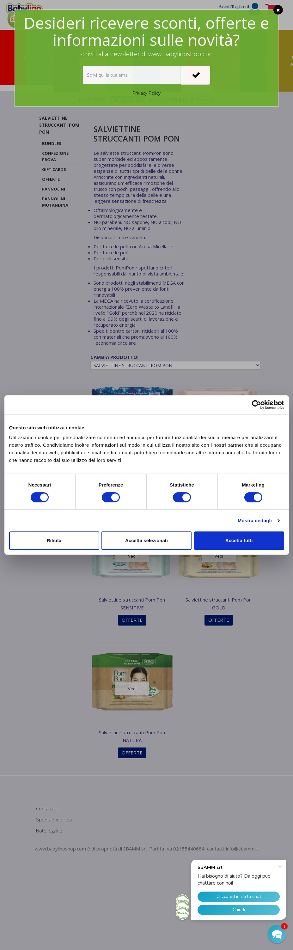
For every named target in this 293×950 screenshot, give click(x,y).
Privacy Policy (146, 93)
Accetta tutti (239, 540)
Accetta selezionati (146, 540)
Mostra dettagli (255, 520)
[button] (277, 934)
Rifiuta (54, 540)
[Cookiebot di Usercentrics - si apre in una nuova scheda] (256, 404)
